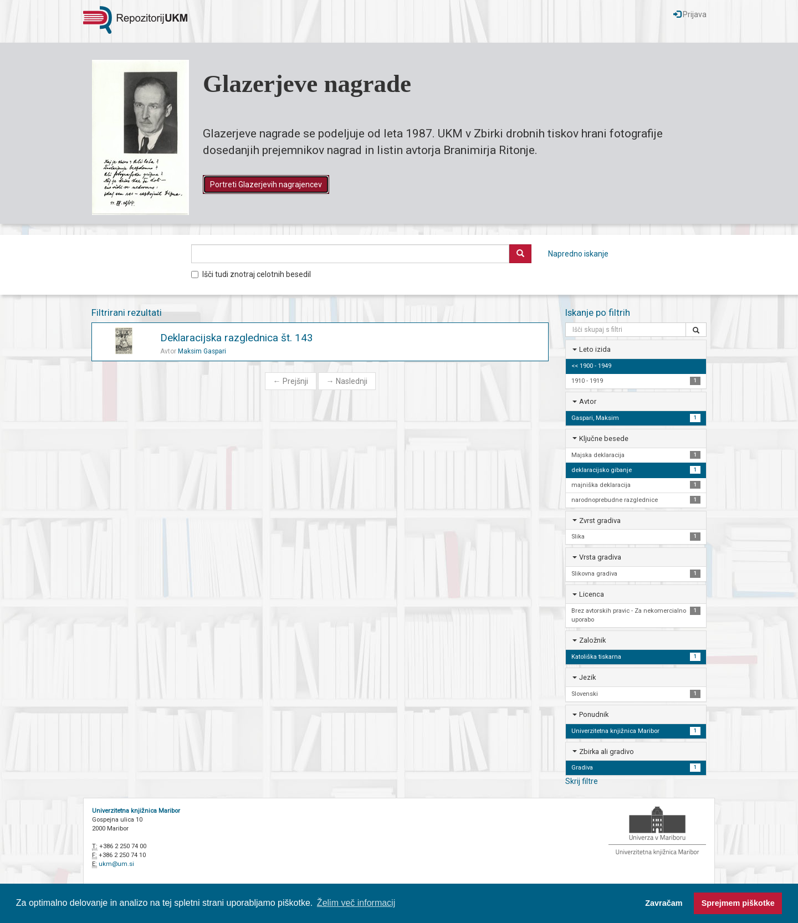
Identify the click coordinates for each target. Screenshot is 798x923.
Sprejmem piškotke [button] (738, 903)
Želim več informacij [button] (356, 902)
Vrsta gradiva (600, 557)
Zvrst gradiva (600, 520)
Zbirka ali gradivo (606, 751)
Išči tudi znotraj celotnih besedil (251, 274)
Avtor (587, 401)
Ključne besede (603, 438)
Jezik (587, 677)
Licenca (591, 594)
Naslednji (346, 381)
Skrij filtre (581, 781)
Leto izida (595, 349)
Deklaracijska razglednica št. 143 (236, 337)
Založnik (592, 640)
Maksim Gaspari (202, 351)
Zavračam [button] (663, 903)
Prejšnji (290, 381)
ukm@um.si (116, 864)
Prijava (690, 14)
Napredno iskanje (578, 253)
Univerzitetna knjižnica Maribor (136, 810)
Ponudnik (593, 714)
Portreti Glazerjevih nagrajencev (266, 184)
